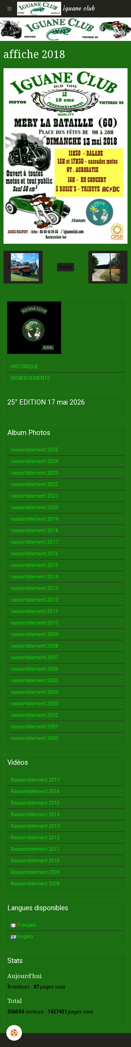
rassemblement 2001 (34, 726)
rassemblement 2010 (34, 623)
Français (23, 925)
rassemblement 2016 (34, 553)
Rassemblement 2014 (35, 814)
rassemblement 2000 (34, 738)
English (22, 936)
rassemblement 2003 (34, 703)
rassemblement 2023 (34, 473)
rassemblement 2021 (34, 496)
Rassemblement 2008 (35, 883)
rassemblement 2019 (34, 519)
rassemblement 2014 (34, 576)
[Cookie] (14, 1033)
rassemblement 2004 (34, 692)
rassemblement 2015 (34, 565)
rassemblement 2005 (34, 680)
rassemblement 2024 (34, 461)
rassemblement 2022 (34, 484)
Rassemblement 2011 (35, 849)
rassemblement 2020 (34, 507)
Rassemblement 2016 (35, 791)
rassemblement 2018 (34, 530)
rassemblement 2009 (34, 634)
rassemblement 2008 (34, 646)
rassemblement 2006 (34, 669)
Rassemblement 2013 (35, 826)
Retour (65, 267)
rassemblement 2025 (34, 450)
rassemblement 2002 (34, 715)
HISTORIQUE (24, 366)
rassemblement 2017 (34, 542)
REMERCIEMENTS (30, 378)
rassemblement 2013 (34, 588)
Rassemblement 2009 (35, 872)
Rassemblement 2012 (35, 837)
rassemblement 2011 (34, 611)
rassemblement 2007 (34, 657)
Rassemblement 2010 (35, 860)
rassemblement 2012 (34, 600)
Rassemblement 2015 (35, 803)
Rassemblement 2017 (35, 780)
